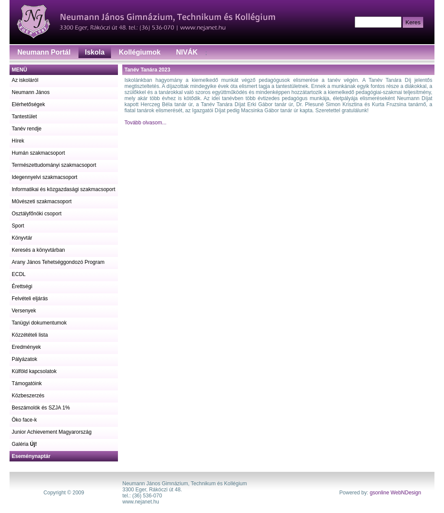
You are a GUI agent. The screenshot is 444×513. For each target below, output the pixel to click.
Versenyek (24, 311)
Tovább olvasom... (145, 123)
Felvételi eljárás (30, 298)
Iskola (94, 52)
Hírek (18, 141)
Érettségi (22, 286)
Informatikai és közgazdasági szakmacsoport (63, 189)
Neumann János (30, 92)
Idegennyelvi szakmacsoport (44, 177)
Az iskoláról (25, 80)
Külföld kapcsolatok (34, 371)
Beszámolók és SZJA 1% (41, 408)
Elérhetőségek (28, 104)
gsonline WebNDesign (395, 493)
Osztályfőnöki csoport (37, 214)
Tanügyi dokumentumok (39, 323)
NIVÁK (187, 52)
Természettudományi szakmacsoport (54, 165)
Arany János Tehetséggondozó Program (58, 262)
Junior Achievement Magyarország (51, 432)
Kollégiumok (139, 52)
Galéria (24, 444)
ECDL (19, 274)
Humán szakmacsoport (38, 153)
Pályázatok (24, 359)
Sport (18, 226)
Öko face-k (24, 420)
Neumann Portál (44, 52)
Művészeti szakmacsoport (42, 201)
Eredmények (26, 347)
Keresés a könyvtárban (38, 250)
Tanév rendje (27, 129)
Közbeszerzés (28, 396)
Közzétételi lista (30, 335)
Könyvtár (22, 238)
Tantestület (24, 117)
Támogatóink (27, 383)
